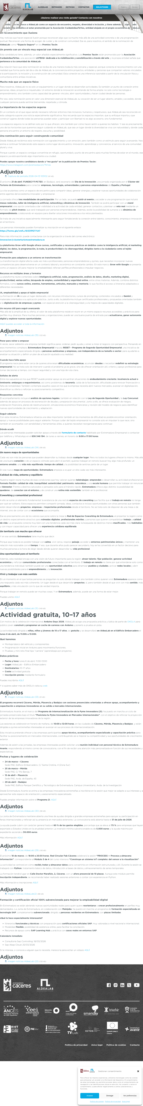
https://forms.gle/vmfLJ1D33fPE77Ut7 (20, 231)
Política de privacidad (113, 1101)
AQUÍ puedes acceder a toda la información (22, 324)
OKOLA (131, 622)
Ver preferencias (130, 1096)
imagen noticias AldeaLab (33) (23, 697)
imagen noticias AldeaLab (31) (23, 608)
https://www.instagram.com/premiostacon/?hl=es (25, 165)
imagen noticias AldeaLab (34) (23, 447)
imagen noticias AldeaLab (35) (23, 335)
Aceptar (90, 1096)
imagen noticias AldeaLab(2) (22, 894)
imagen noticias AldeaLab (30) (23, 811)
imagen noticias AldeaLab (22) (23, 961)
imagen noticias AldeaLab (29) (23, 850)
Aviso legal (126, 1101)
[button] (138, 1071)
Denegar (109, 1096)
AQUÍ (17, 597)
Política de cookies (97, 1101)
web (45, 686)
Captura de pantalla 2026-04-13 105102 (27, 176)
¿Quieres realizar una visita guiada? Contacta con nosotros (71, 18)
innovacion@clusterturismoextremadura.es (22, 240)
